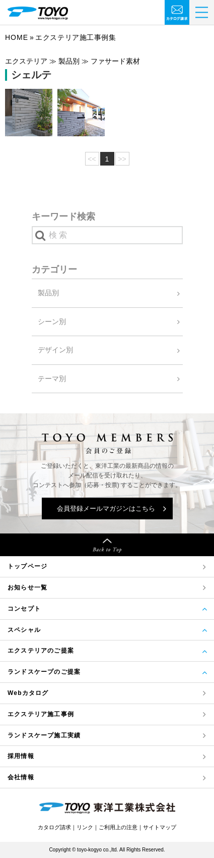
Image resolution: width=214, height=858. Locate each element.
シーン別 (52, 321)
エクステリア (41, 714)
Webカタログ (28, 692)
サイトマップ (159, 827)
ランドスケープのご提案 (44, 671)
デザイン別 (55, 350)
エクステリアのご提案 (41, 650)
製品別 (48, 293)
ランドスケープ (44, 735)
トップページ (27, 566)
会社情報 (21, 777)
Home (16, 37)
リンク (85, 827)
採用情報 (21, 756)
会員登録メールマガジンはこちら (106, 508)
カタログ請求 (54, 827)
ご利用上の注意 (118, 827)
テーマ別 (52, 378)
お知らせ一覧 (27, 587)
